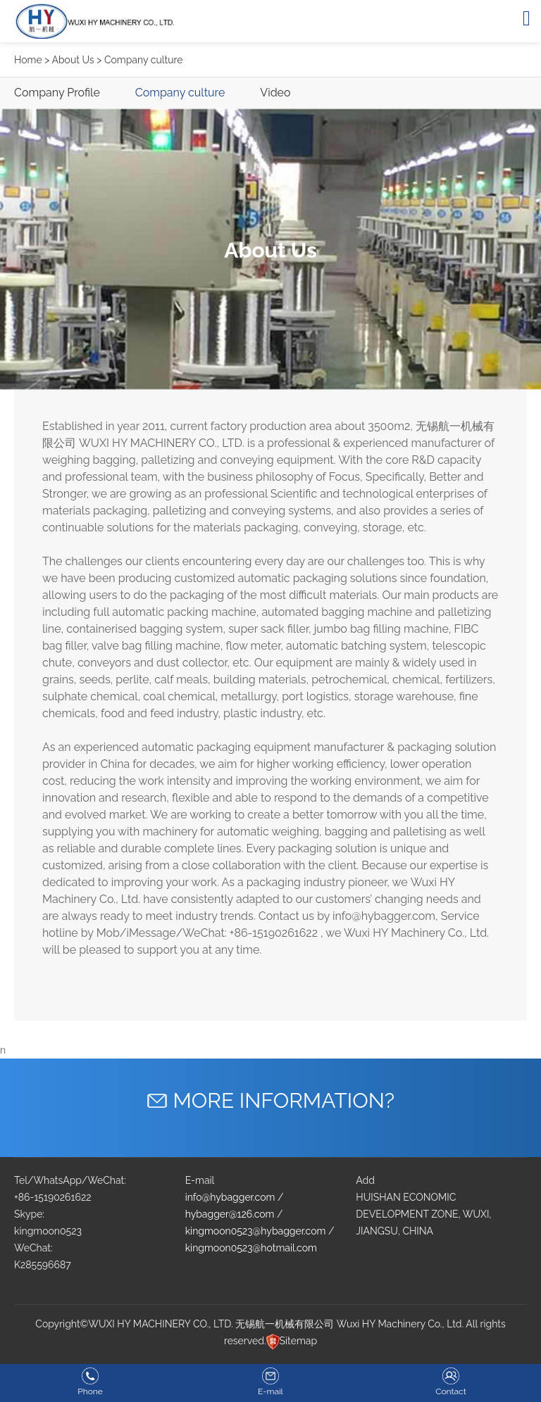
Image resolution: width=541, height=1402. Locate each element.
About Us (72, 59)
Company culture (180, 92)
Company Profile (57, 92)
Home (28, 59)
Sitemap (298, 1340)
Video (275, 92)
